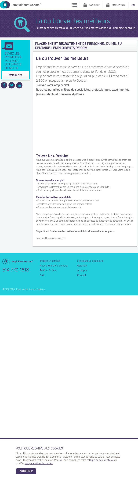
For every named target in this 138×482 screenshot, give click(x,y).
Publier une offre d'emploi (54, 265)
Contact (81, 275)
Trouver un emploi (50, 260)
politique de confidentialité (100, 460)
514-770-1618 (15, 269)
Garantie (82, 265)
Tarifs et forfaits (48, 270)
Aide (42, 275)
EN (133, 5)
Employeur (118, 5)
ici (61, 460)
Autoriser (26, 471)
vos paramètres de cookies (39, 463)
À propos (82, 270)
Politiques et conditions (90, 260)
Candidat (94, 5)
